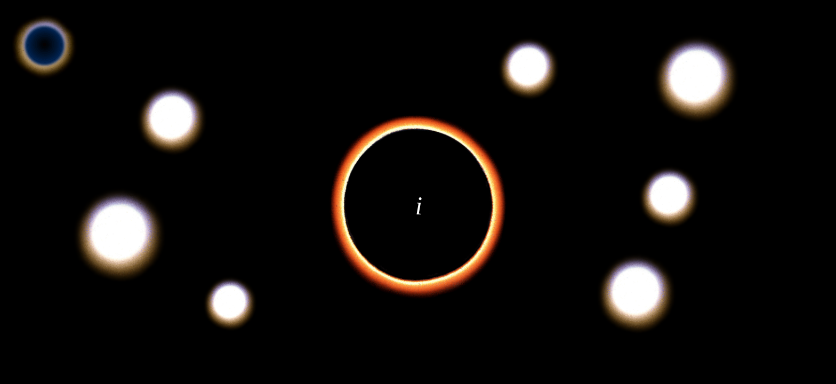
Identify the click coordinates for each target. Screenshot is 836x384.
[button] (171, 119)
